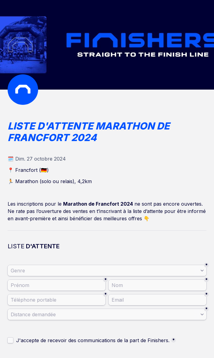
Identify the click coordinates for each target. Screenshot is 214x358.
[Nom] (157, 285)
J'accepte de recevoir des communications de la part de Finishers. (92, 340)
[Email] (157, 299)
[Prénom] (56, 285)
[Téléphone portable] (56, 299)
